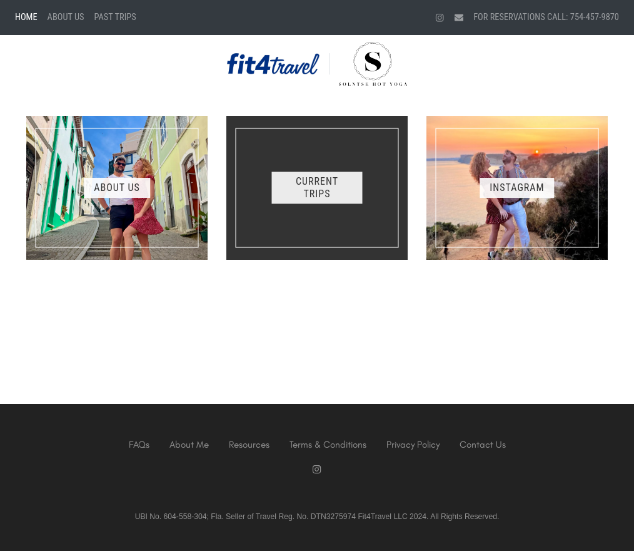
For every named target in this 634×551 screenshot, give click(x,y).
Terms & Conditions (327, 444)
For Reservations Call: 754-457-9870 (546, 17)
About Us (66, 17)
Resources (249, 444)
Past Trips (115, 17)
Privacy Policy (413, 444)
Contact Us (483, 444)
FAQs (139, 444)
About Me (189, 444)
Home (26, 17)
